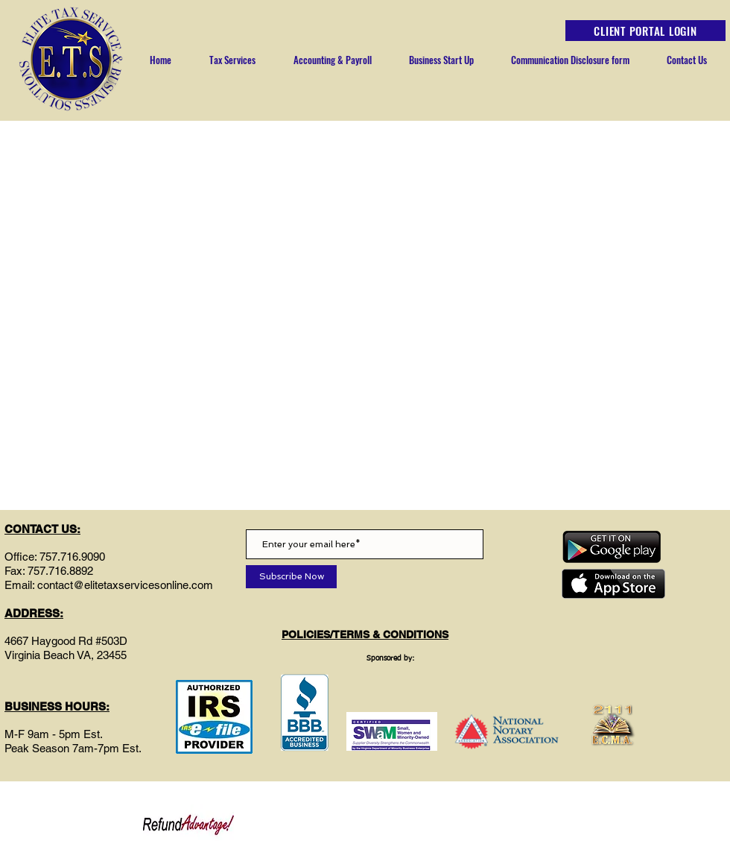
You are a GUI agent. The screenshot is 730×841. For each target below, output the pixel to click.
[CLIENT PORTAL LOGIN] (645, 30)
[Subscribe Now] (291, 576)
